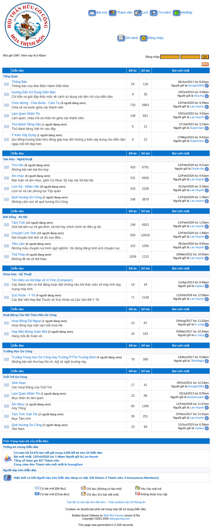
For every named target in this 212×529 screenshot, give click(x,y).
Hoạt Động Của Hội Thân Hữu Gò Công (29, 315)
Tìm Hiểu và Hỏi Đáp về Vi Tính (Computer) (42, 280)
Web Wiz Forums (114, 515)
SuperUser (197, 127)
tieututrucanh (195, 397)
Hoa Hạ (199, 95)
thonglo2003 (196, 85)
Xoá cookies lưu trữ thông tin (126, 502)
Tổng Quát (10, 76)
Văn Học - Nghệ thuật (17, 159)
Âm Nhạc (18, 404)
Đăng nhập (151, 38)
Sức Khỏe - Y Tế (23, 295)
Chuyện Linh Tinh (24, 233)
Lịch (141, 12)
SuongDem (75, 464)
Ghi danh (127, 38)
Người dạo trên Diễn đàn (19, 470)
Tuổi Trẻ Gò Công (15, 376)
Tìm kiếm (160, 12)
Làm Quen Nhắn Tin (26, 114)
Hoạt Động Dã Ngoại (26, 321)
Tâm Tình (18, 223)
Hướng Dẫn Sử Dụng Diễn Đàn (34, 92)
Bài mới (97, 12)
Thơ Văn (18, 165)
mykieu (199, 286)
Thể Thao (18, 254)
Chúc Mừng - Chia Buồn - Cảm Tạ (36, 103)
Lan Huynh (197, 106)
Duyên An (197, 168)
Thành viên (120, 12)
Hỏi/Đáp (182, 12)
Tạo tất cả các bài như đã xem (86, 502)
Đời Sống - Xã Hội (15, 216)
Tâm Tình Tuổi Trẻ (24, 414)
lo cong (199, 324)
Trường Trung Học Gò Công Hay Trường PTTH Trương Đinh (54, 357)
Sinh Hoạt (19, 383)
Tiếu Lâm (18, 244)
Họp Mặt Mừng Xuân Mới (29, 332)
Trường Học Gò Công (17, 351)
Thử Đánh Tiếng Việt (26, 124)
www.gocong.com (119, 518)
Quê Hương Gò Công (27, 197)
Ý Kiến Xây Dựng (24, 135)
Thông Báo (19, 82)
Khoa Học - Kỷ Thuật (17, 274)
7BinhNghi (197, 360)
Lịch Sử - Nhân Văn (25, 186)
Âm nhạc (18, 176)
